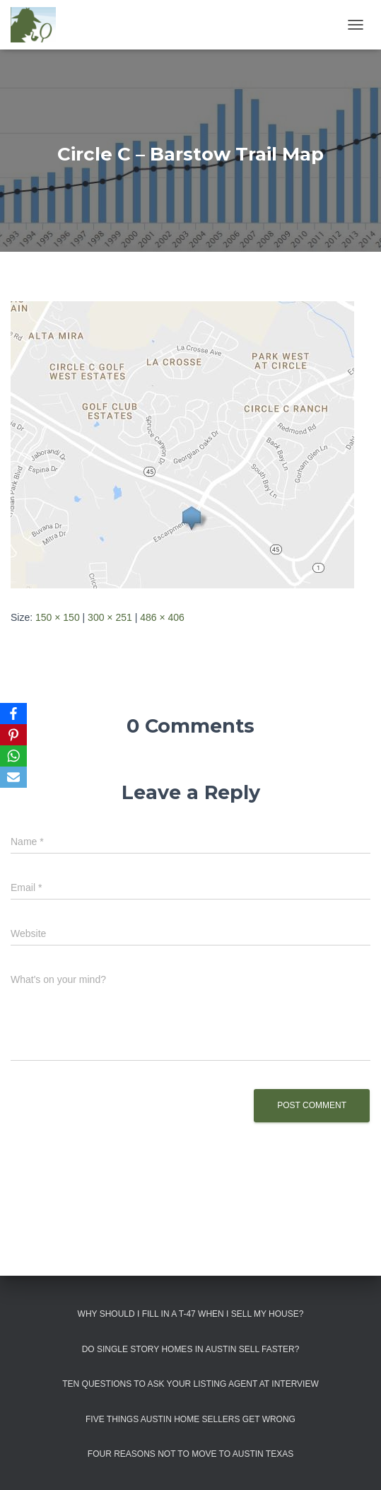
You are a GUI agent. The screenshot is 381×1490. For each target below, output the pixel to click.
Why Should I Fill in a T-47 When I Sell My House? (191, 1314)
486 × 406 (162, 617)
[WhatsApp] (13, 756)
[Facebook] (13, 713)
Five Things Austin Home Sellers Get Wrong (190, 1419)
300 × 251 (110, 617)
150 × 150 (57, 617)
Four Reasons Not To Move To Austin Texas (190, 1454)
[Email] (13, 777)
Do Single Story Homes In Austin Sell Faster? (191, 1349)
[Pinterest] (13, 734)
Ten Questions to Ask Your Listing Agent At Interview (190, 1384)
